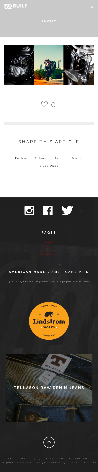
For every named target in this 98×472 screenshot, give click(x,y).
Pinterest (41, 158)
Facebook (21, 158)
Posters (49, 250)
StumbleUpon (49, 166)
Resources (49, 254)
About (49, 242)
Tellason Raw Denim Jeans (49, 388)
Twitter (60, 158)
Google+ (77, 158)
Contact (49, 246)
